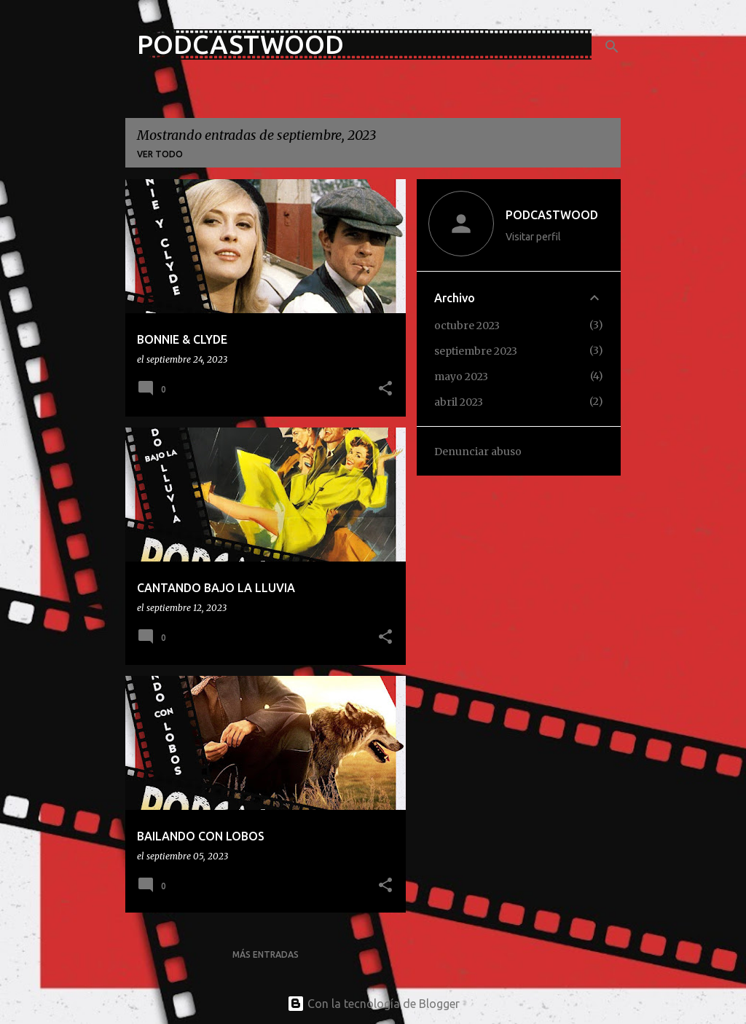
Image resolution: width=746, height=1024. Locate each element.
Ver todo (160, 154)
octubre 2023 (467, 325)
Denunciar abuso (478, 451)
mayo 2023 (461, 376)
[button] (385, 389)
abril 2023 (458, 402)
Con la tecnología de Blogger (373, 1003)
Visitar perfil (533, 237)
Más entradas (265, 954)
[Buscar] (612, 46)
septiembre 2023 (475, 351)
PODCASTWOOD (240, 44)
